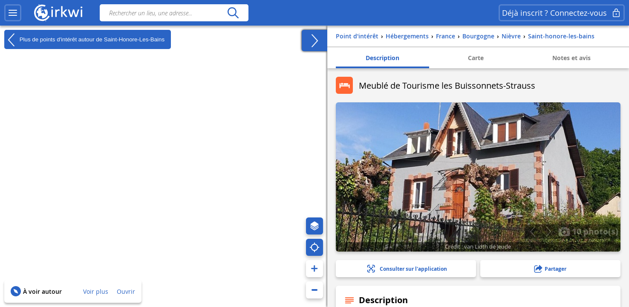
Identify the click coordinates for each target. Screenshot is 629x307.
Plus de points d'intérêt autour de (84, 39)
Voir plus (95, 291)
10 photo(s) (588, 231)
